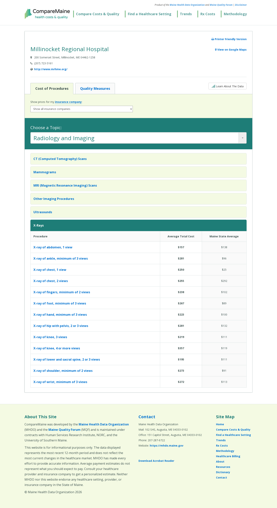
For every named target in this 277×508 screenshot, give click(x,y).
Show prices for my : (56, 102)
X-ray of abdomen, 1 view (52, 247)
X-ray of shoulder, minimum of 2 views (63, 371)
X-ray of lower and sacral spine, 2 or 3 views (66, 359)
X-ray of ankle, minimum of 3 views (60, 258)
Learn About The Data (227, 86)
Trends (186, 14)
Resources (223, 467)
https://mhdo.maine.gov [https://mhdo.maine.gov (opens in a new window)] (166, 445)
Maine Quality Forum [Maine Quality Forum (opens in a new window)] (221, 4)
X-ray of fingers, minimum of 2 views (61, 292)
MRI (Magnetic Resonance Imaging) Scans (65, 185)
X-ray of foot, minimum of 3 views (59, 303)
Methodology (235, 14)
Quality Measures (95, 88)
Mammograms (44, 172)
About (220, 461)
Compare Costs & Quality (97, 14)
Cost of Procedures (51, 88)
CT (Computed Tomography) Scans (60, 159)
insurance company (68, 102)
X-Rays (38, 225)
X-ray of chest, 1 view (49, 270)
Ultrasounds (42, 212)
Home (220, 424)
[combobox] (138, 138)
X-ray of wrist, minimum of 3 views (60, 382)
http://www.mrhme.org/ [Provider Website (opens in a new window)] (50, 69)
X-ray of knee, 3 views (50, 337)
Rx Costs (207, 14)
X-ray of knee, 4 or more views (56, 348)
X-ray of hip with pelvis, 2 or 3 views (60, 326)
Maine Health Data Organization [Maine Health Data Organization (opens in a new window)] (187, 4)
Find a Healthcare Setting (149, 14)
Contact (146, 416)
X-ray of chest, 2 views (50, 281)
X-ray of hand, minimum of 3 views (60, 314)
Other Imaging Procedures (53, 199)
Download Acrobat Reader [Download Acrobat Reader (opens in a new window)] (156, 461)
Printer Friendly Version (229, 39)
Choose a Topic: (46, 127)
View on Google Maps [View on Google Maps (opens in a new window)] (231, 49)
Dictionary (223, 472)
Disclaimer (241, 4)
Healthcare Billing (228, 456)
